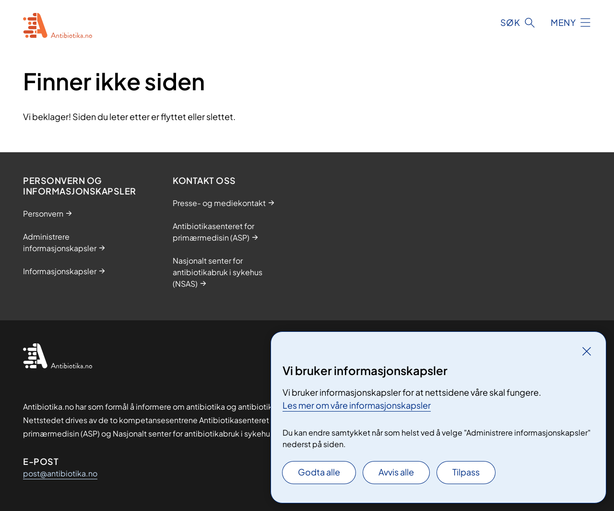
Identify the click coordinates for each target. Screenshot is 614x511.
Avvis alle (396, 471)
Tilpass (466, 471)
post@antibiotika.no (60, 473)
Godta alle (319, 471)
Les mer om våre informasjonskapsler (357, 405)
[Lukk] (586, 351)
